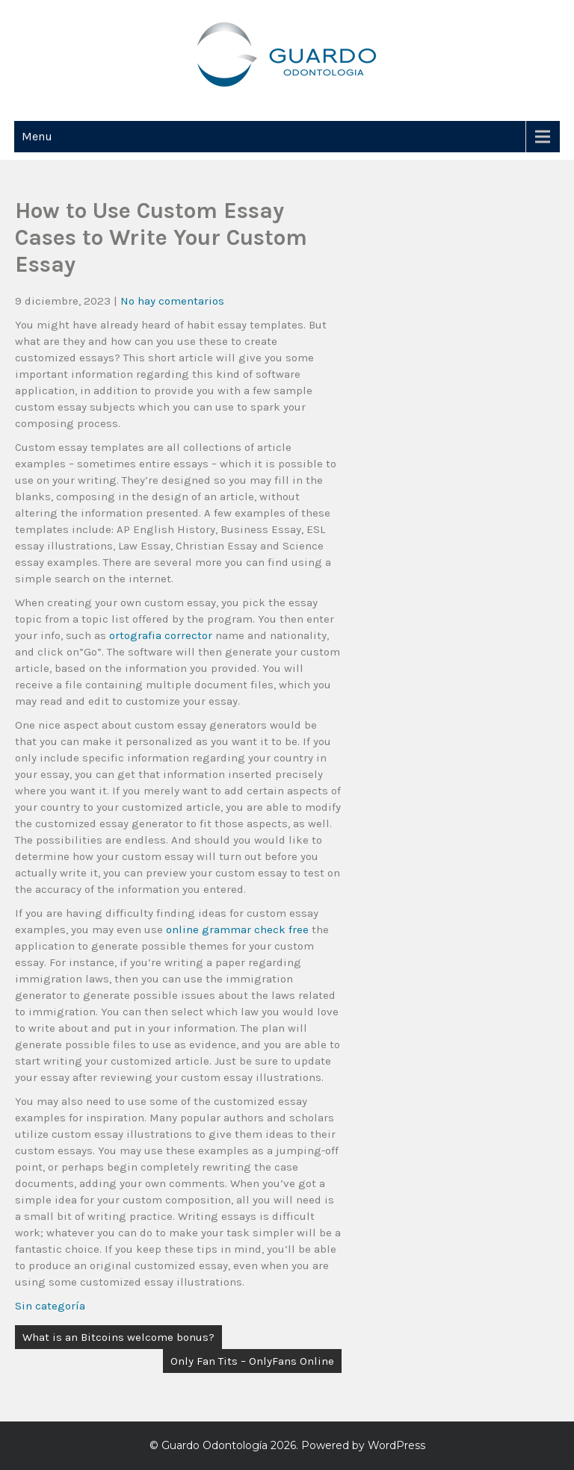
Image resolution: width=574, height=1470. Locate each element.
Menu (37, 136)
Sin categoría (50, 1305)
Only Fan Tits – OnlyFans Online (252, 1361)
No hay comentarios (172, 301)
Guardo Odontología (214, 1445)
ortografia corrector (160, 635)
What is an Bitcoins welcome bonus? (118, 1337)
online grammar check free (237, 929)
